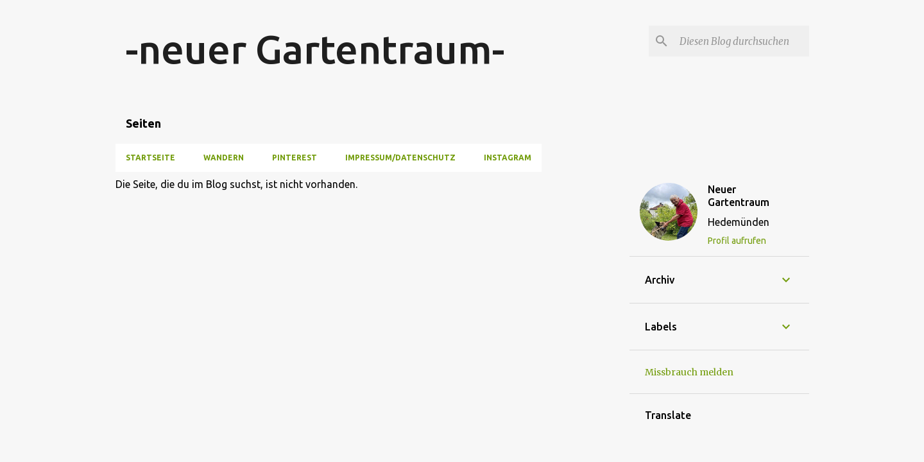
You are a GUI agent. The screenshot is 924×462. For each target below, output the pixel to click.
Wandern (223, 157)
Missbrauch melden (689, 372)
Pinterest (294, 157)
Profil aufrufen (737, 240)
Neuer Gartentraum (738, 196)
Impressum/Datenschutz (400, 157)
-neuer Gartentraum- (315, 48)
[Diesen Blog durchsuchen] (741, 41)
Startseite (150, 157)
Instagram (507, 157)
